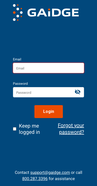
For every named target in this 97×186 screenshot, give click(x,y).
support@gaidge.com (50, 172)
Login (48, 111)
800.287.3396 (35, 178)
